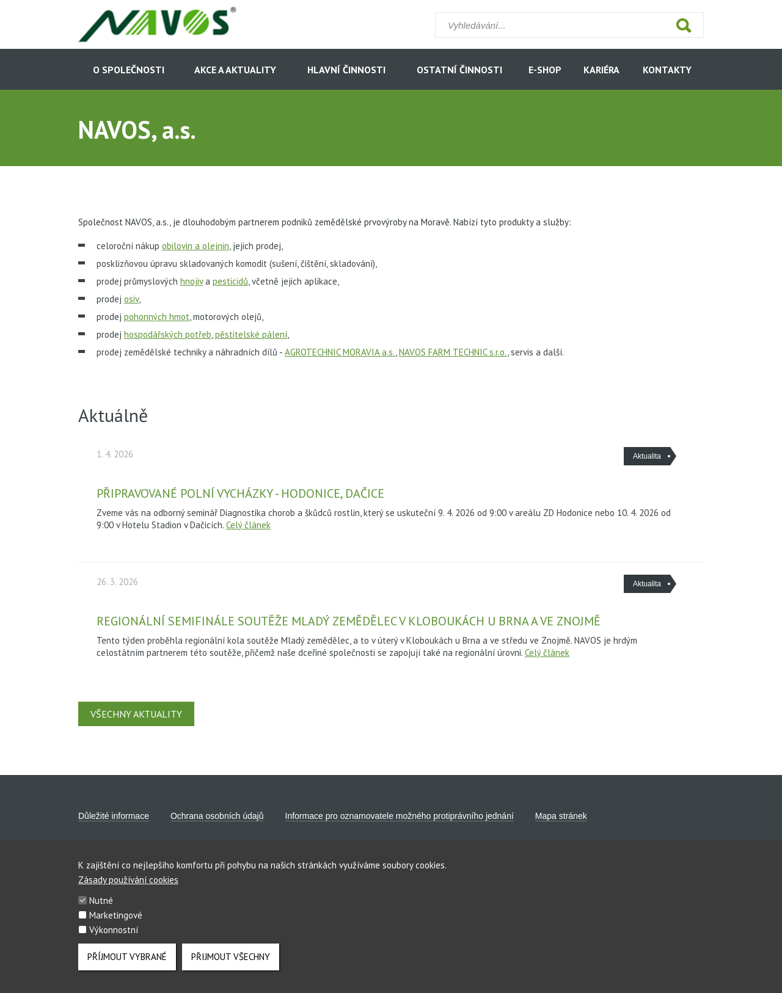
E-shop (544, 70)
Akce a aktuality (235, 70)
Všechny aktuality (136, 714)
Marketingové (115, 921)
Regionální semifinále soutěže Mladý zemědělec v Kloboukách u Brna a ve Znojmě (349, 621)
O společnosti (128, 70)
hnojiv (191, 281)
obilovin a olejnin (195, 246)
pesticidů (230, 281)
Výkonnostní (113, 936)
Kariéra (601, 70)
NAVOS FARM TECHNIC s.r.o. (453, 352)
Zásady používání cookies (128, 886)
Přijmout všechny (230, 963)
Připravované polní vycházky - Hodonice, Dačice (240, 493)
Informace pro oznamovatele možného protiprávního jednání (399, 816)
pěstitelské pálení (251, 334)
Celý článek (248, 525)
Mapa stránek (561, 816)
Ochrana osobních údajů (217, 816)
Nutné (101, 906)
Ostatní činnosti (459, 70)
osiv (131, 299)
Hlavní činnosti (346, 70)
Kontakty (667, 70)
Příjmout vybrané (127, 963)
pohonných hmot (156, 316)
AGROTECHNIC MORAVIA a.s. (340, 352)
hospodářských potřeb (167, 334)
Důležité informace (113, 816)
